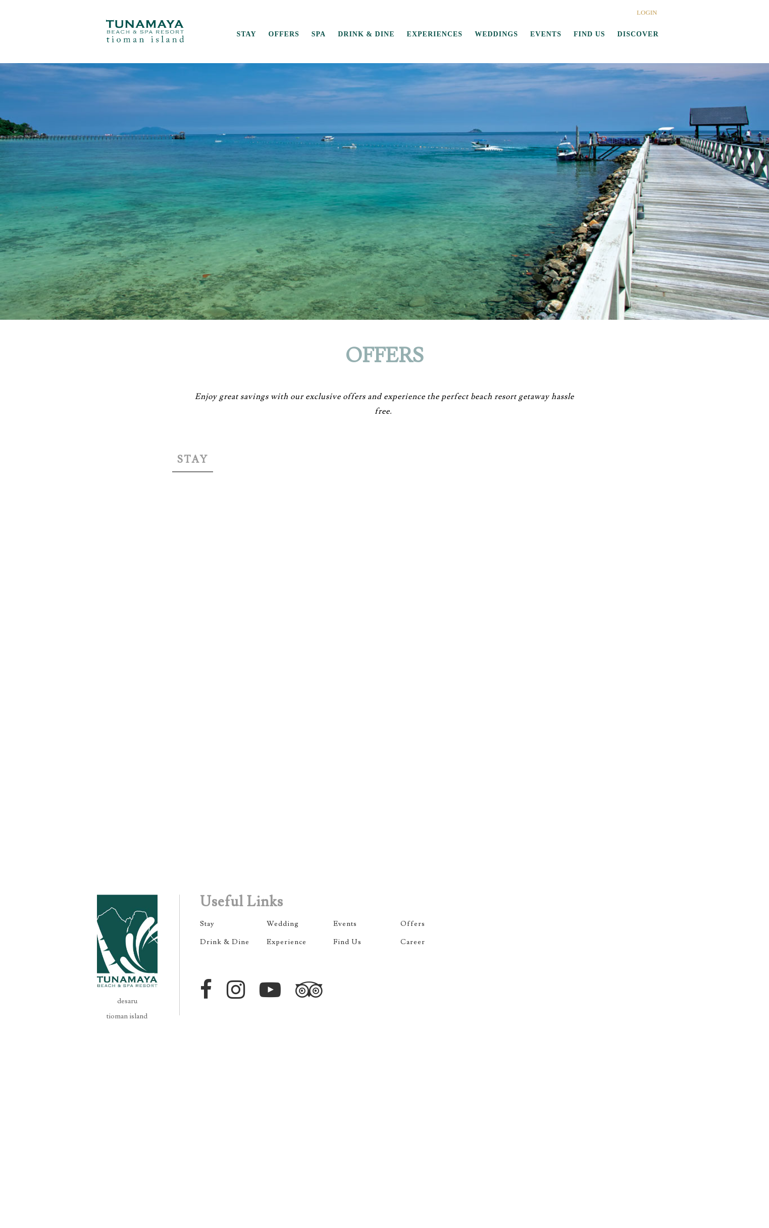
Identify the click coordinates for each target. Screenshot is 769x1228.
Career (412, 942)
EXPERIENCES (435, 34)
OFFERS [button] (284, 34)
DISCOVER (638, 34)
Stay (192, 459)
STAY (247, 34)
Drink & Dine (224, 942)
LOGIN (647, 12)
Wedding (283, 923)
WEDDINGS (496, 34)
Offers (412, 923)
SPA (319, 34)
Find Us (347, 942)
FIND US (589, 34)
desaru (127, 1001)
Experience (286, 942)
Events (345, 923)
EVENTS (545, 34)
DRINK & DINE (366, 34)
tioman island (127, 1016)
